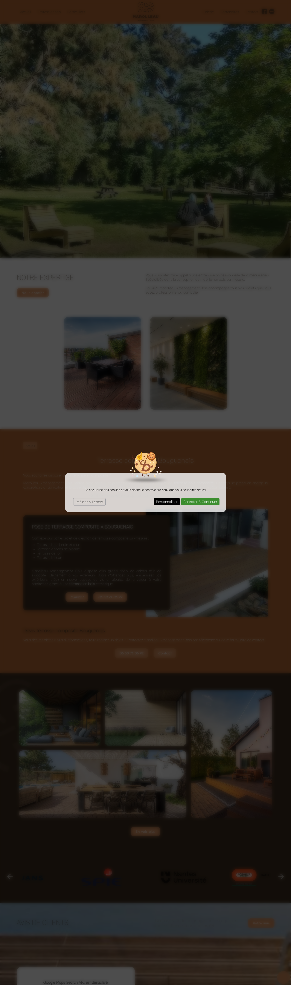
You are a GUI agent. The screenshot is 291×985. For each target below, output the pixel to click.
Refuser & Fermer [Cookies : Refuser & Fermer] (89, 502)
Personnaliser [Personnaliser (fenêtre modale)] (167, 501)
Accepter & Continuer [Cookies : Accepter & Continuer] (200, 501)
